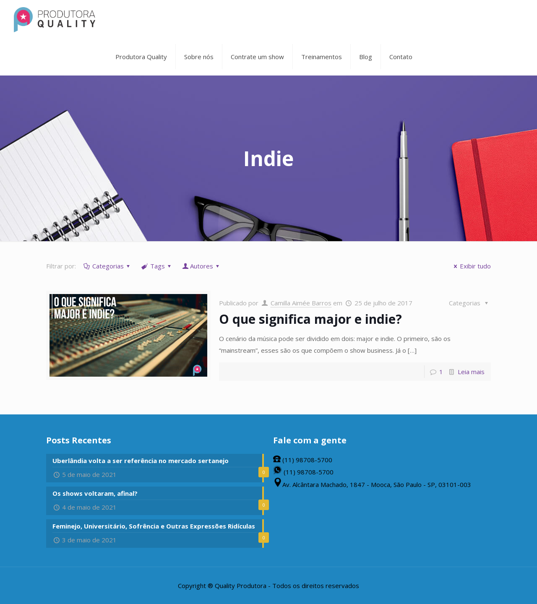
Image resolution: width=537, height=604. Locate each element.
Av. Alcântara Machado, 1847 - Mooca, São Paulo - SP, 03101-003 (372, 484)
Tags (157, 266)
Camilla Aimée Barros (301, 303)
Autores (201, 266)
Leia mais (471, 371)
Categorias (107, 266)
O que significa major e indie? (310, 319)
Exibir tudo (471, 266)
